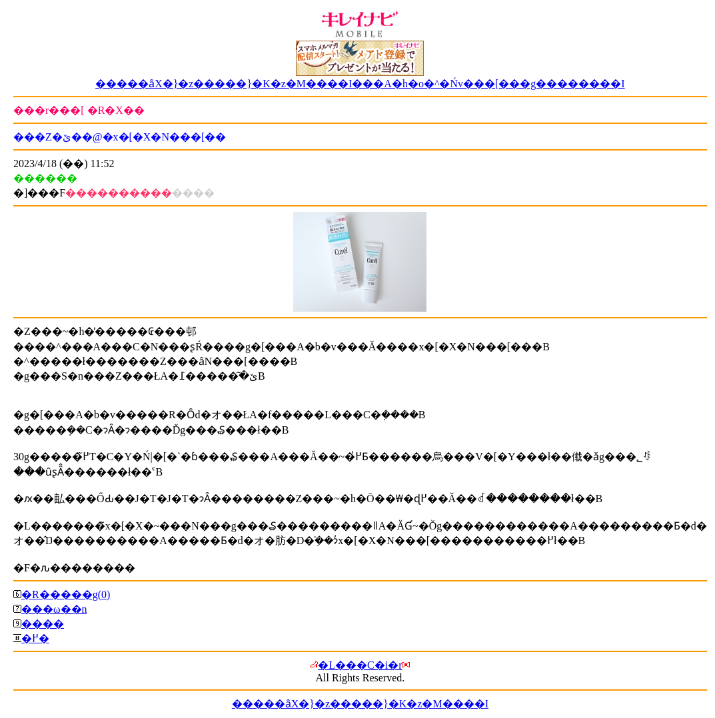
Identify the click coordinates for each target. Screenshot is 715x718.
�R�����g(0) (65, 594)
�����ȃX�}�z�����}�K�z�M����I (360, 703)
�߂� (35, 638)
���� (42, 623)
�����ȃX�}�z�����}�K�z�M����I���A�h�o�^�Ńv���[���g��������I (360, 83)
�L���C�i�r (360, 665)
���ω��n (54, 609)
